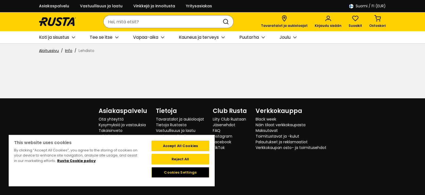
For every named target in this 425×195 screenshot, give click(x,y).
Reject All (180, 159)
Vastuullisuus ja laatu (101, 6)
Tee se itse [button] (104, 37)
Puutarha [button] (252, 37)
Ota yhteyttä (111, 119)
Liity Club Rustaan (229, 119)
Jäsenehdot (224, 125)
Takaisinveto (111, 130)
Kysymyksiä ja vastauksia (122, 125)
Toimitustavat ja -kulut (277, 136)
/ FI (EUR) (367, 6)
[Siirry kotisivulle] (57, 21)
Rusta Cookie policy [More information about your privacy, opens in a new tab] (76, 160)
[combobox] (163, 21)
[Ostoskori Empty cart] (377, 21)
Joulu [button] (288, 37)
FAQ (216, 130)
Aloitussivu (49, 50)
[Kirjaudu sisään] (328, 21)
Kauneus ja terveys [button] (202, 37)
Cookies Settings (180, 172)
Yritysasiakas (199, 6)
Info (68, 50)
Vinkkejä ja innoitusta (154, 6)
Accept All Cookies (180, 145)
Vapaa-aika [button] (148, 37)
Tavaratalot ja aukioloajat (180, 119)
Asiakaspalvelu (54, 6)
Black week (266, 119)
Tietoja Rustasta (171, 125)
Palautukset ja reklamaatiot (282, 142)
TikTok (219, 147)
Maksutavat (267, 130)
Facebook (222, 142)
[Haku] (226, 21)
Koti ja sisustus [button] (57, 37)
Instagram (222, 136)
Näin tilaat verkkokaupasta (280, 125)
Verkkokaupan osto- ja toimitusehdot (291, 147)
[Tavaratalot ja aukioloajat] (284, 21)
